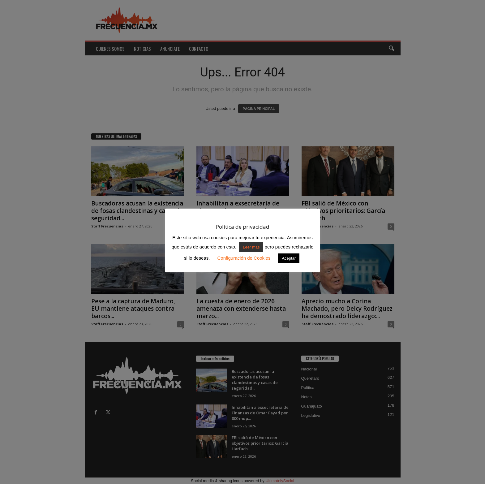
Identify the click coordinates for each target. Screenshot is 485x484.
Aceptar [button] (289, 258)
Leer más (251, 247)
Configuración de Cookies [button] (243, 258)
